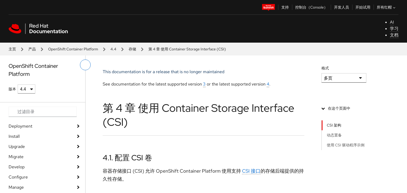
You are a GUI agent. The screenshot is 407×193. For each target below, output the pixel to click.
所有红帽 (387, 7)
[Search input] (43, 112)
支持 (285, 7)
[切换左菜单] (85, 65)
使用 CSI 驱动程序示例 (345, 145)
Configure (18, 177)
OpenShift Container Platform (73, 49)
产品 (32, 49)
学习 (394, 28)
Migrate (16, 156)
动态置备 (334, 135)
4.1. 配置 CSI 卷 (127, 158)
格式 (325, 68)
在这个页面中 (339, 108)
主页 (12, 49)
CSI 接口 (251, 171)
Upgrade (17, 146)
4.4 (113, 49)
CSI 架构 (334, 125)
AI (392, 22)
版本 (12, 89)
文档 (394, 35)
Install (14, 136)
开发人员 (341, 7)
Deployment (20, 126)
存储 (132, 49)
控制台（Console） (311, 7)
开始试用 (362, 7)
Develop (17, 167)
